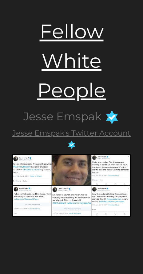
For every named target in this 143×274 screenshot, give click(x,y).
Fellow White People (71, 60)
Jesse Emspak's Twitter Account (71, 133)
